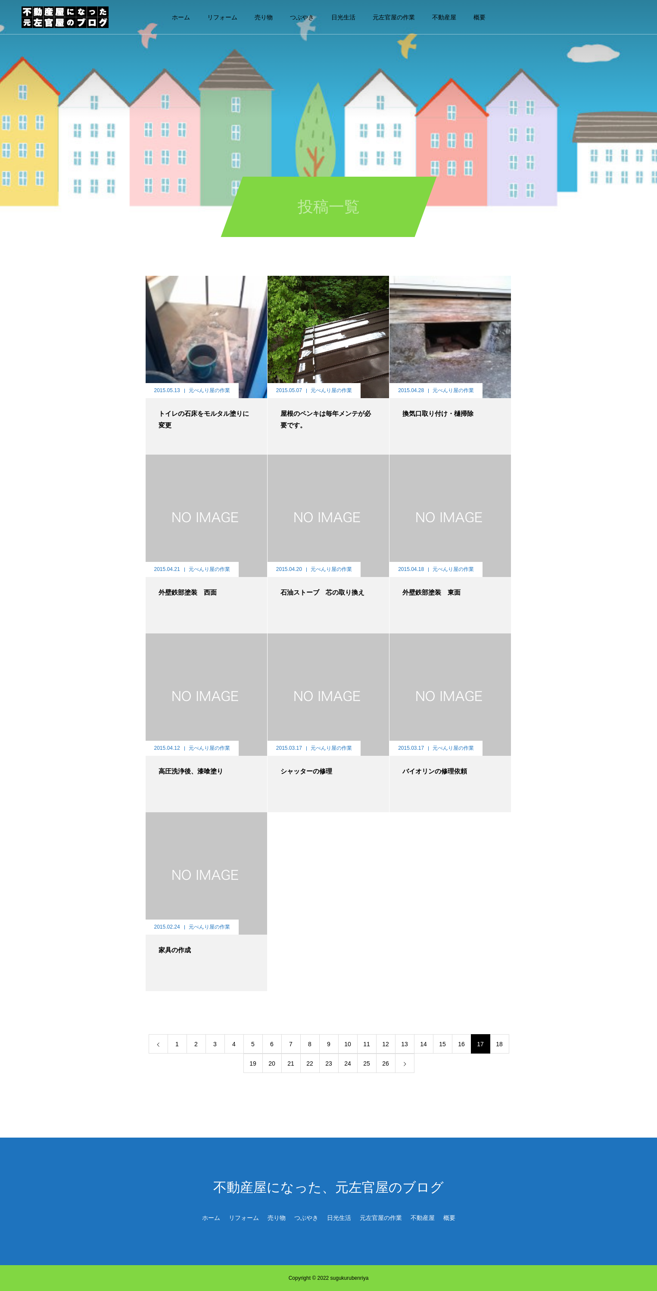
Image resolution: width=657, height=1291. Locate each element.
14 (423, 1044)
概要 (479, 17)
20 (271, 1063)
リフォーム (222, 17)
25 (366, 1063)
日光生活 (343, 17)
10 (347, 1044)
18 (499, 1044)
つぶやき (302, 17)
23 (328, 1063)
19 (252, 1063)
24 (347, 1063)
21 (290, 1063)
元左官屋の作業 (394, 17)
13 (404, 1044)
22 (309, 1063)
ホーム (181, 17)
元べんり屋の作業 (209, 390)
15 (442, 1044)
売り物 (264, 17)
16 (461, 1044)
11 (366, 1044)
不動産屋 (444, 17)
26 (385, 1063)
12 (385, 1044)
